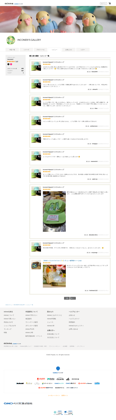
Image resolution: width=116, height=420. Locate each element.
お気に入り (68, 49)
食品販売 (28, 319)
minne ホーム (9, 305)
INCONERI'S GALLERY (36, 40)
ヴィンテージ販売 (31, 322)
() (12, 61)
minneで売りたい (31, 315)
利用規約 (72, 322)
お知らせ (72, 315)
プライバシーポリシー (54, 346)
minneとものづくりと (54, 315)
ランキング (7, 329)
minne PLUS (29, 329)
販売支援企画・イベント (33, 336)
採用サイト (64, 395)
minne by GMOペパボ (14, 3)
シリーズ (26, 49)
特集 (5, 332)
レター (83, 49)
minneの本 (50, 325)
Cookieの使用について (26, 346)
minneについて (9, 315)
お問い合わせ (73, 329)
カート (109, 3)
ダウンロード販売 (31, 325)
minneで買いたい (10, 319)
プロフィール (40, 49)
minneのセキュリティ (76, 325)
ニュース (50, 322)
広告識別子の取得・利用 (40, 346)
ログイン (103, 3)
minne (12, 343)
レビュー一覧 (30, 305)
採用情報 (72, 346)
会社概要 (65, 346)
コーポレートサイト (54, 395)
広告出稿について (53, 334)
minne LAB (29, 332)
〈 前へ (66, 298)
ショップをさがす (10, 325)
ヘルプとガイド (74, 319)
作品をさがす (8, 322)
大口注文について (53, 337)
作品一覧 (12, 49)
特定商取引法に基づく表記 (11, 346)
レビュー (54, 49)
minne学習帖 (51, 319)
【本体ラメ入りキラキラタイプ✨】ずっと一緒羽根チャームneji (62, 260)
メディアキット (81, 346)
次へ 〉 (73, 298)
